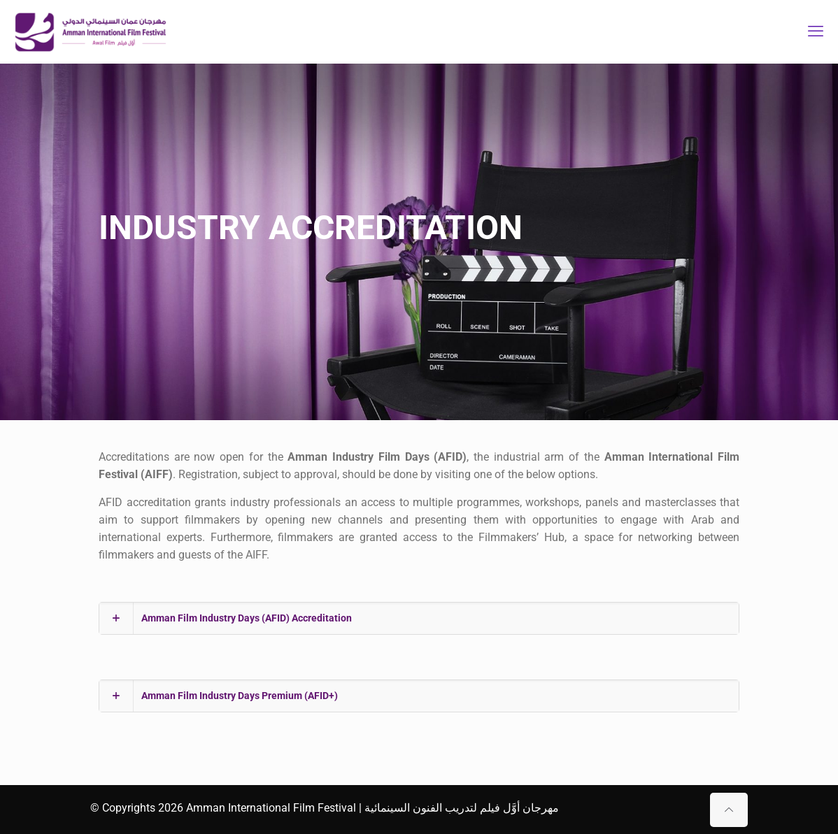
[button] (419, 618)
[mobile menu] (816, 31)
